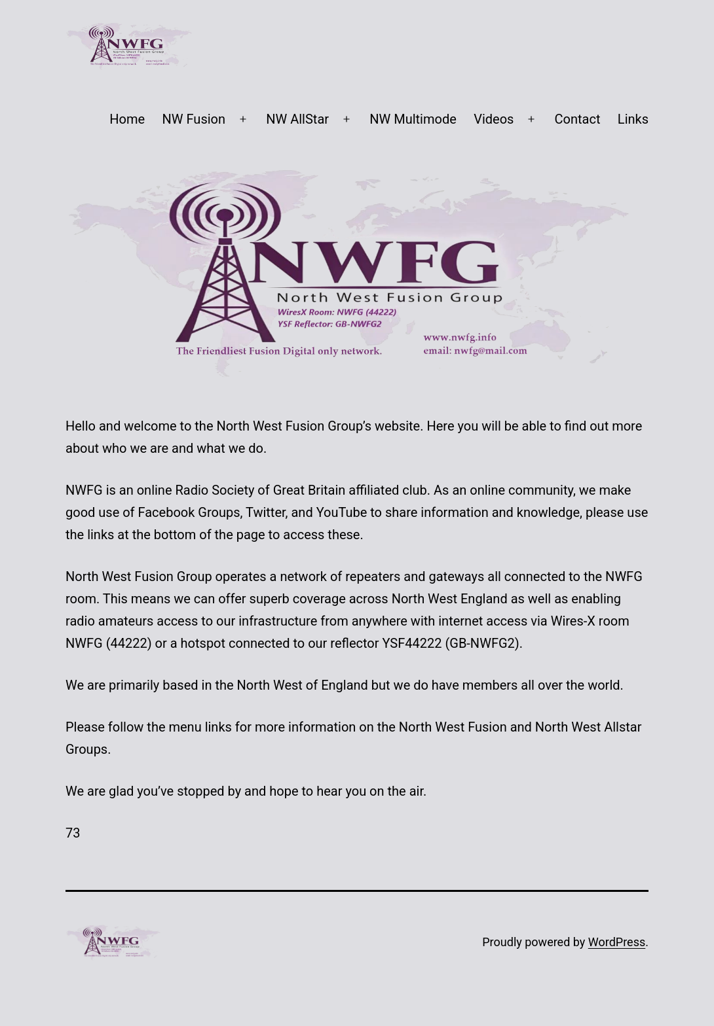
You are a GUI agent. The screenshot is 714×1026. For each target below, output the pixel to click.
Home (127, 119)
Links (633, 119)
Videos (494, 119)
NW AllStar (297, 119)
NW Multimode (413, 119)
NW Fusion (193, 119)
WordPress (616, 942)
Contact (578, 119)
